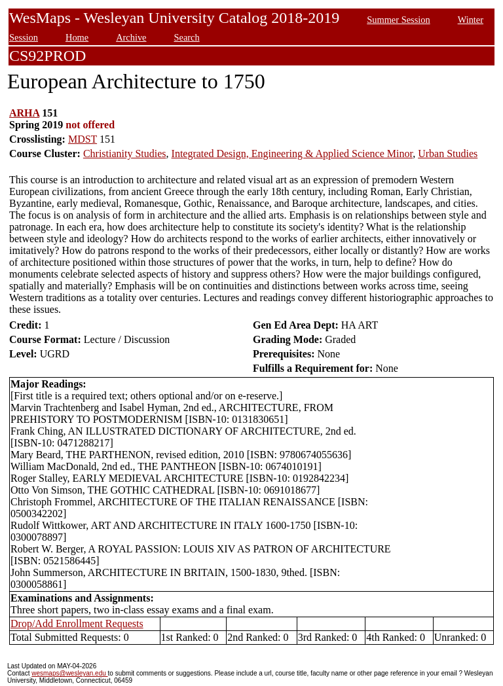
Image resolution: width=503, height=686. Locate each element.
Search (187, 37)
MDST (82, 139)
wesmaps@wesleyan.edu (69, 673)
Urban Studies (447, 153)
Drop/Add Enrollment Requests (76, 623)
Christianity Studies (124, 153)
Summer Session (398, 19)
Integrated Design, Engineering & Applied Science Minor (292, 153)
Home (76, 37)
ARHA (24, 112)
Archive (131, 37)
